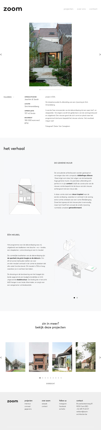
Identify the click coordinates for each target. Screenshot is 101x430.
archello (62, 409)
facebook (62, 406)
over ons (81, 9)
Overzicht (50, 383)
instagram (63, 404)
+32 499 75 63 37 (82, 409)
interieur (28, 404)
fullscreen (8, 97)
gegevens (28, 409)
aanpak (44, 404)
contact (93, 9)
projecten (68, 9)
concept (27, 406)
